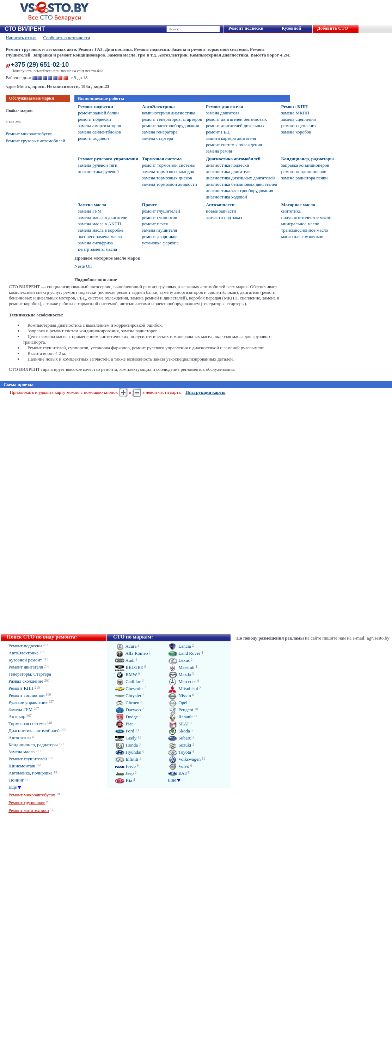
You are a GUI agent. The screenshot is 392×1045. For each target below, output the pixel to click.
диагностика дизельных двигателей (240, 177)
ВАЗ (177, 773)
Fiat (124, 723)
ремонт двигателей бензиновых (236, 119)
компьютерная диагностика (168, 112)
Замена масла (92, 204)
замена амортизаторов (99, 125)
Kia (123, 780)
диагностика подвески (227, 165)
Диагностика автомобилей (233, 158)
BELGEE (129, 667)
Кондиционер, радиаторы (307, 158)
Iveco (125, 766)
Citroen (127, 702)
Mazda (179, 674)
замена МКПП (295, 112)
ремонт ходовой (93, 138)
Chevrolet (129, 688)
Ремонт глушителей (27, 758)
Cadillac (128, 681)
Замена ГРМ (20, 709)
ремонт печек (155, 223)
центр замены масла (97, 249)
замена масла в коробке (100, 230)
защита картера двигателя (231, 138)
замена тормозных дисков (167, 177)
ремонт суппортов (159, 217)
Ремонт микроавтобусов (29, 133)
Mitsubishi (183, 688)
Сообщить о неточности (66, 37)
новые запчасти (221, 211)
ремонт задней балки (98, 112)
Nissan (179, 695)
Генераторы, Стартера (29, 674)
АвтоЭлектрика (158, 106)
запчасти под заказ (224, 217)
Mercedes (182, 681)
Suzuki (179, 745)
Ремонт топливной (26, 695)
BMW (126, 674)
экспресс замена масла (100, 236)
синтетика (291, 211)
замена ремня (219, 151)
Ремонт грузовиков (26, 802)
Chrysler (128, 695)
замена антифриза (95, 242)
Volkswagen (184, 759)
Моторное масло (298, 204)
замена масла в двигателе (102, 217)
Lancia (179, 646)
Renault (180, 716)
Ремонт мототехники (28, 810)
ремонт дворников (160, 236)
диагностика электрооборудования (239, 190)
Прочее (149, 204)
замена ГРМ (90, 211)
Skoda (179, 731)
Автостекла (19, 737)
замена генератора (160, 132)
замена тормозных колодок (168, 171)
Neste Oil (83, 266)
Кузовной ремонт (25, 660)
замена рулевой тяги (97, 165)
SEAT (178, 723)
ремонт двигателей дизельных (235, 125)
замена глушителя (159, 230)
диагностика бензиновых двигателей (241, 184)
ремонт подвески (94, 119)
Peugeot (180, 709)
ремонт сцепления (299, 125)
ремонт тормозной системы (169, 165)
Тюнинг (16, 780)
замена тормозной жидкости (169, 184)
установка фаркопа (160, 242)
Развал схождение (25, 681)
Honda (126, 745)
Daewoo (128, 709)
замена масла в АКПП (99, 223)
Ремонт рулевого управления (108, 158)
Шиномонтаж (21, 765)
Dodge (126, 716)
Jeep (124, 773)
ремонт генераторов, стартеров (172, 119)
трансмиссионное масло (304, 230)
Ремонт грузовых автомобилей (35, 140)
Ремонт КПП (294, 106)
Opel (178, 702)
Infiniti (126, 759)
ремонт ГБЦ (217, 132)
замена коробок (296, 132)
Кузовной (291, 28)
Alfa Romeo (131, 653)
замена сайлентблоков (99, 132)
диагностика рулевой (98, 171)
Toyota (179, 752)
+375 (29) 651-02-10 (40, 64)
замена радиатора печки (304, 177)
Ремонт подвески (246, 28)
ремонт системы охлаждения (234, 144)
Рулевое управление (28, 702)
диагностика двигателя (228, 171)
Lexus (179, 660)
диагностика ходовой (226, 197)
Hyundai (128, 752)
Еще (12, 787)
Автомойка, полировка (30, 773)
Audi (125, 660)
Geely (125, 738)
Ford (124, 731)
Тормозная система (162, 158)
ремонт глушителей (161, 211)
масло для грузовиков (302, 236)
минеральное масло (300, 223)
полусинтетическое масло (306, 217)
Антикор (16, 716)
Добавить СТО (332, 28)
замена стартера (157, 138)
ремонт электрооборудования (170, 125)
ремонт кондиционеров (303, 171)
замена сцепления (298, 119)
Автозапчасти (220, 204)
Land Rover (184, 653)
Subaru (179, 738)
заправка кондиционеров (305, 165)
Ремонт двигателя (224, 106)
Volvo (178, 766)
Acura (125, 646)
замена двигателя (222, 112)
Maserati (181, 667)
